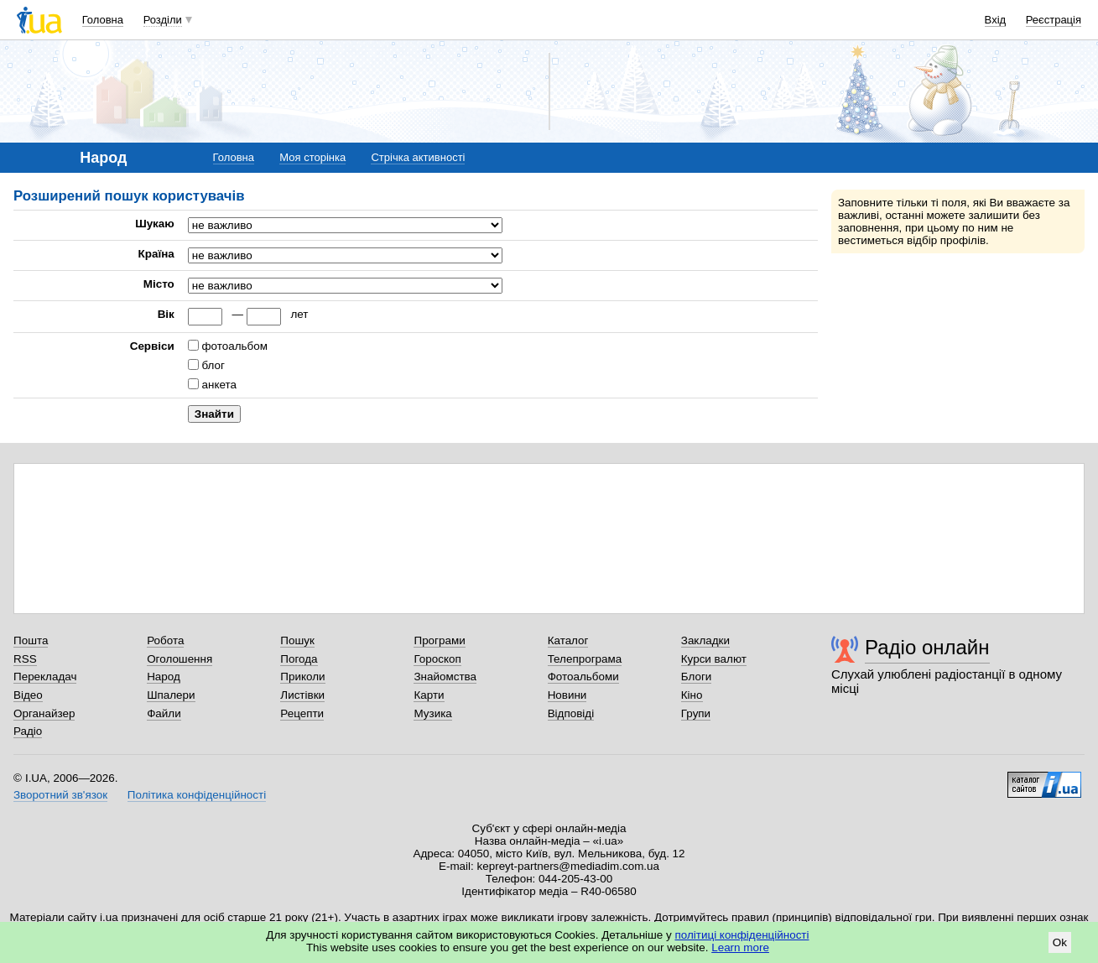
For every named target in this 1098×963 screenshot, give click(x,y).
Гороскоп (437, 659)
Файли (164, 713)
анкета (219, 384)
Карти (429, 695)
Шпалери (171, 695)
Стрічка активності (418, 157)
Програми (439, 640)
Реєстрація (1053, 19)
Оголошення (179, 659)
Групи (695, 713)
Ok (1060, 942)
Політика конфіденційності (196, 795)
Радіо (27, 731)
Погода (298, 659)
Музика (432, 713)
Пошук (297, 640)
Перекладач (44, 676)
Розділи (162, 19)
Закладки (705, 640)
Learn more (740, 947)
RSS (25, 659)
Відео (28, 695)
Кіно (692, 695)
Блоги (696, 676)
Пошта (30, 640)
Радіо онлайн (927, 647)
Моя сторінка (312, 157)
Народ (163, 676)
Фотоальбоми (583, 676)
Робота (165, 640)
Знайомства (445, 676)
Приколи (302, 676)
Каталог (568, 640)
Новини (567, 695)
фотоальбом (235, 346)
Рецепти (302, 713)
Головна (102, 19)
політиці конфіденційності (742, 935)
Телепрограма (585, 659)
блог (213, 365)
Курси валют (714, 659)
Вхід (996, 19)
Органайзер (44, 713)
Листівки (302, 695)
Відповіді (571, 713)
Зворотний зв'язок (60, 795)
